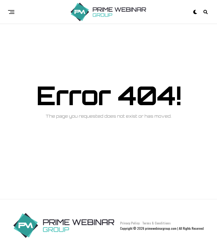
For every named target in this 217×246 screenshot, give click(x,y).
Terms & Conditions (156, 223)
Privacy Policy (130, 223)
